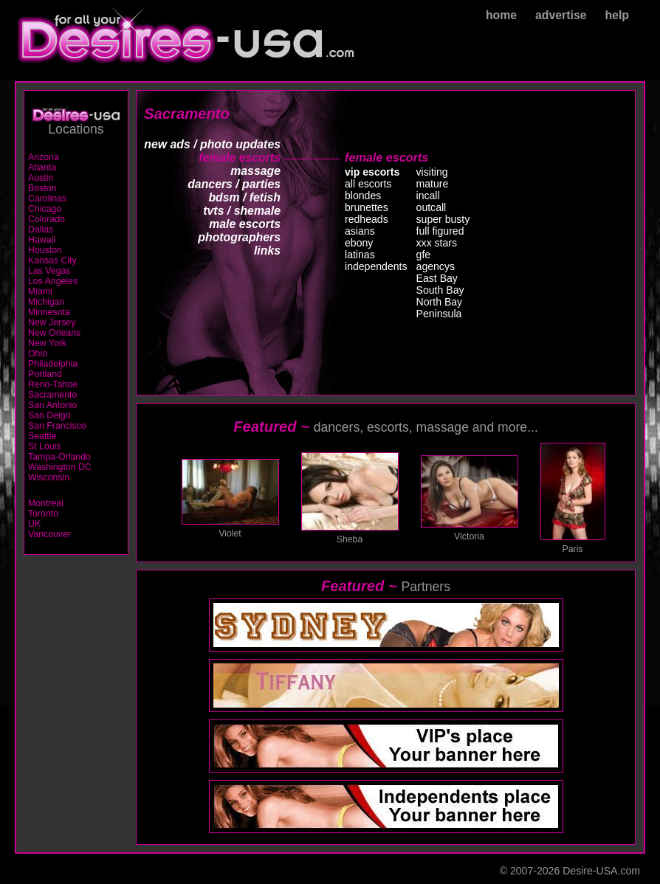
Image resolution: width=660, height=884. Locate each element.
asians (360, 231)
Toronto (43, 513)
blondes (363, 195)
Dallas (40, 229)
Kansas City (52, 260)
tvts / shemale (242, 210)
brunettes (366, 207)
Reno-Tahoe (53, 384)
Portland (45, 374)
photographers (239, 237)
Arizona (43, 157)
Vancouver (49, 534)
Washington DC (60, 467)
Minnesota (49, 312)
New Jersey (51, 322)
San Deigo (49, 415)
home (501, 15)
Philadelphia (53, 364)
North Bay (439, 302)
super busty (443, 219)
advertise (561, 15)
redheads (366, 219)
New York (47, 343)
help (617, 15)
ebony (359, 243)
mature (432, 184)
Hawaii (41, 240)
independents (376, 266)
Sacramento (52, 395)
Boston (42, 188)
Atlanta (42, 167)
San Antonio (52, 405)
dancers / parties (234, 184)
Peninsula (439, 314)
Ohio (37, 353)
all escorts (368, 184)
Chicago (44, 209)
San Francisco (57, 426)
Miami (40, 291)
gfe (423, 254)
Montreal (45, 503)
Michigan (46, 302)
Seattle (42, 436)
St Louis (44, 446)
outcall (431, 207)
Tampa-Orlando (59, 457)
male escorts (245, 224)
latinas (360, 254)
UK (34, 524)
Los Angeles (53, 281)
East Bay (437, 278)
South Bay (440, 290)
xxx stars (437, 243)
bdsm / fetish (244, 197)
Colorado (46, 219)
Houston (45, 250)
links (267, 250)
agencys (435, 266)
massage (255, 171)
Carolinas (47, 198)
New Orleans (54, 333)
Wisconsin (48, 477)
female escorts (240, 157)
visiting (432, 172)
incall (428, 195)
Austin (40, 178)
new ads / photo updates (212, 144)
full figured (440, 231)
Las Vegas (49, 271)
